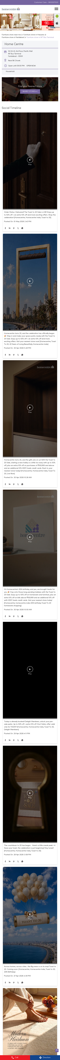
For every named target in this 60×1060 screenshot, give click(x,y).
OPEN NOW (31, 66)
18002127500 (53, 2)
